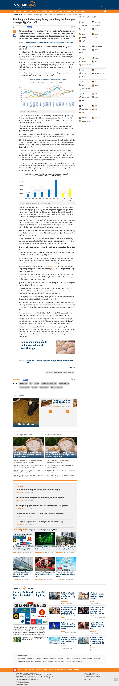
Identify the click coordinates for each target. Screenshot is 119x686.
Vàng (45, 15)
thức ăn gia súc (44, 387)
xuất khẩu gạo (23, 383)
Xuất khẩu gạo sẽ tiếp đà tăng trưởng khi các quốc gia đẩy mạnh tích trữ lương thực (49, 42)
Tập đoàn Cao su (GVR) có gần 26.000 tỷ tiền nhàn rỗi (35, 638)
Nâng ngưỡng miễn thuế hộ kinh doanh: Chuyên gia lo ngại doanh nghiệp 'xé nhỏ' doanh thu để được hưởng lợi (68, 611)
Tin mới (20, 486)
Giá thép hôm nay (20, 661)
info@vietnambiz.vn (24, 682)
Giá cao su (51, 661)
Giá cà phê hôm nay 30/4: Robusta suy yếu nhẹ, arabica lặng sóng (60, 466)
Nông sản (52, 15)
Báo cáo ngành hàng (64, 15)
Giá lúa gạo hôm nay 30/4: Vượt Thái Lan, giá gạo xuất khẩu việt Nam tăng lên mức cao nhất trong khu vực (27, 455)
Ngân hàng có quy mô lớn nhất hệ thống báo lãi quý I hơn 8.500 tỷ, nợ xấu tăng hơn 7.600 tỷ (23, 574)
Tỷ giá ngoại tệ (30, 658)
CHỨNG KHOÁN (58, 11)
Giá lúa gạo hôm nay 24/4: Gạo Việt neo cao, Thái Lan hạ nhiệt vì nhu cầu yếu (28, 476)
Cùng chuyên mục (54, 435)
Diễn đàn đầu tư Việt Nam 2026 (75, 661)
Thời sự (18, 516)
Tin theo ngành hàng (87, 17)
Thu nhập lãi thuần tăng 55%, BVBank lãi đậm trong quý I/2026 (37, 530)
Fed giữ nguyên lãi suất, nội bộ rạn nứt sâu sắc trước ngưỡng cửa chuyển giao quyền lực (97, 610)
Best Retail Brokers (60, 661)
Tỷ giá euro (53, 658)
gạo (31, 383)
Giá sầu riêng (29, 661)
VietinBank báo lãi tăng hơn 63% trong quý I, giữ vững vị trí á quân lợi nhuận (66, 574)
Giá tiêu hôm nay (76, 658)
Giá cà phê (67, 658)
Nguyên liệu (38, 15)
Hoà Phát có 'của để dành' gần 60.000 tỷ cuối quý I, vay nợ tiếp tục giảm (40, 498)
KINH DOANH (76, 11)
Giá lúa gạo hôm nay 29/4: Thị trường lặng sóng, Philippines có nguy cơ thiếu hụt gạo (28, 461)
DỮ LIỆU (83, 11)
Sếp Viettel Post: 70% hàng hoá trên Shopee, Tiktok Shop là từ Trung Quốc (45, 574)
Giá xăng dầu (97, 658)
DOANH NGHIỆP (67, 11)
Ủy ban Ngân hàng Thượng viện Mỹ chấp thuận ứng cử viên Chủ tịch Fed (68, 625)
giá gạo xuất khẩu (24, 387)
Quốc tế (92, 616)
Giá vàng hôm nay (20, 658)
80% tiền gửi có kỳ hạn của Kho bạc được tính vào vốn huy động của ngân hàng (42, 506)
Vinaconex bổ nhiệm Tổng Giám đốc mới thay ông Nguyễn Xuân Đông (66, 548)
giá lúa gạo (34, 387)
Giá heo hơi (60, 658)
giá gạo (37, 383)
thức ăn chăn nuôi (49, 266)
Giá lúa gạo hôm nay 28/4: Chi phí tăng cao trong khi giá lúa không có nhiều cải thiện (28, 466)
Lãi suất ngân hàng (87, 658)
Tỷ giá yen (45, 658)
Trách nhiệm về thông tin (22, 684)
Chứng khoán (38, 552)
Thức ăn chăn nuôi (64, 383)
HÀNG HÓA (31, 11)
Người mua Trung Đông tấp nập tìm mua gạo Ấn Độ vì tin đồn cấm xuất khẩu (50, 361)
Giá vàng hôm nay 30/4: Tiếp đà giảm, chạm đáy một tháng (61, 471)
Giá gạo (44, 661)
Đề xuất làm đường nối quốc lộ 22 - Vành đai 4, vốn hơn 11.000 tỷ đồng (39, 514)
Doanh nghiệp (19, 492)
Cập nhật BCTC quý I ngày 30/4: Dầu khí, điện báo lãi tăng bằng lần (38, 490)
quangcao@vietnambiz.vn (93, 676)
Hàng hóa (18, 15)
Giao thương (77, 15)
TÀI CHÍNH (44, 11)
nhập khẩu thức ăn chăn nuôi (48, 383)
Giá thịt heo (38, 661)
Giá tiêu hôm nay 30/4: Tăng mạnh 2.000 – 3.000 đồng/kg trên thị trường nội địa (61, 461)
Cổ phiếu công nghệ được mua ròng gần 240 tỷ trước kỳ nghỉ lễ (44, 548)
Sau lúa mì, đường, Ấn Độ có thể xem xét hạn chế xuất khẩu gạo (34, 345)
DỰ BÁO (25, 11)
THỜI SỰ (20, 11)
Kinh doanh (19, 524)
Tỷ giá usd (38, 658)
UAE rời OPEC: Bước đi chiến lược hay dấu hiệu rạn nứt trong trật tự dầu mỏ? (61, 476)
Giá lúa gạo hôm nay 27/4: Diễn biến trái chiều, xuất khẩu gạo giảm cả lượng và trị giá (29, 471)
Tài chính (18, 508)
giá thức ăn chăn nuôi (56, 387)
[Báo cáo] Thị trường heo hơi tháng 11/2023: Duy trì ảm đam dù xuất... (62, 402)
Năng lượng (28, 15)
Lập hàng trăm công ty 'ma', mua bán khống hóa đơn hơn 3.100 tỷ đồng (39, 522)
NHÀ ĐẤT (51, 11)
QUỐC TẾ (38, 11)
